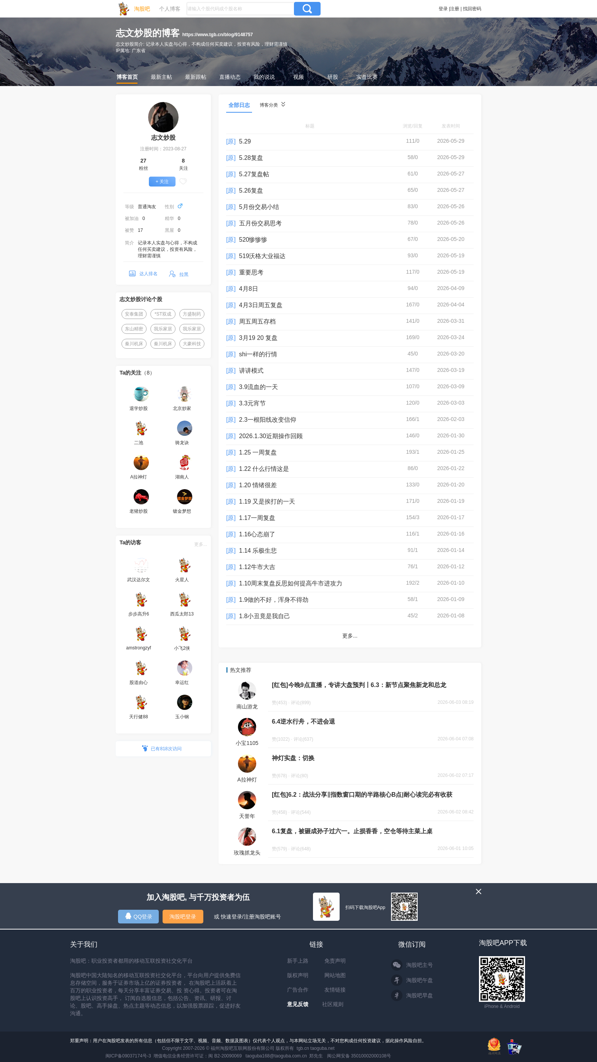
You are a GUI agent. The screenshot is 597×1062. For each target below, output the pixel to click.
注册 (454, 8)
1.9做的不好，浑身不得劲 (273, 599)
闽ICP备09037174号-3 (128, 1056)
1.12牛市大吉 (257, 567)
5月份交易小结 (259, 207)
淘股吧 (142, 9)
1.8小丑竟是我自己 (264, 616)
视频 (298, 77)
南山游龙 (247, 706)
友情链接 (335, 990)
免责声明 (335, 961)
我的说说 (264, 77)
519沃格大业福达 (262, 256)
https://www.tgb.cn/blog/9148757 (217, 34)
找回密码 (472, 8)
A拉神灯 (247, 780)
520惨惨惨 (253, 239)
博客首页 (127, 77)
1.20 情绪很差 (258, 485)
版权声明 (297, 975)
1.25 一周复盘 (258, 452)
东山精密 (134, 329)
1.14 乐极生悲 (258, 550)
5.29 (245, 141)
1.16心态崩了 (257, 534)
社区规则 (332, 1004)
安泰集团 (134, 314)
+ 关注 (162, 181)
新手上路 (297, 961)
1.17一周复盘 (257, 518)
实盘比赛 (367, 77)
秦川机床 (134, 343)
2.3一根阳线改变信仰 (267, 419)
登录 (443, 8)
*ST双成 (163, 314)
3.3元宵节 (252, 403)
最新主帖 (161, 77)
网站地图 (335, 975)
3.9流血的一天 (258, 387)
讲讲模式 (251, 370)
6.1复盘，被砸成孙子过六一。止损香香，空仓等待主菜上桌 (352, 831)
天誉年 (247, 816)
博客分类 (272, 105)
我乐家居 (163, 329)
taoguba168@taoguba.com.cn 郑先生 (284, 1056)
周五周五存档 (257, 321)
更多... (200, 544)
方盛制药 (192, 314)
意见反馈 (297, 1004)
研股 (332, 77)
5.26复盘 (251, 190)
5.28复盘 (251, 158)
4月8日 (248, 288)
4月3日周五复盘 (261, 305)
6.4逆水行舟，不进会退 (303, 721)
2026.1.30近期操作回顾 (271, 436)
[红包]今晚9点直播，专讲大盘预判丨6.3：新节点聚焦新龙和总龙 (359, 685)
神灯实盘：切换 (293, 758)
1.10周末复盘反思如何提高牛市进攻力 (290, 583)
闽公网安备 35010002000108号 (359, 1056)
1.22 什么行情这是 (264, 469)
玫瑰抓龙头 (247, 853)
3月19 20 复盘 (258, 338)
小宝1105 (247, 743)
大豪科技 (192, 343)
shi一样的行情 (258, 354)
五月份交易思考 (260, 223)
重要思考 (251, 272)
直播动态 (230, 77)
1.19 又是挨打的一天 (267, 501)
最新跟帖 (195, 77)
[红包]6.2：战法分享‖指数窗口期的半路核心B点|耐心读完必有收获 (362, 794)
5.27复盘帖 (254, 174)
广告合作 (297, 990)
